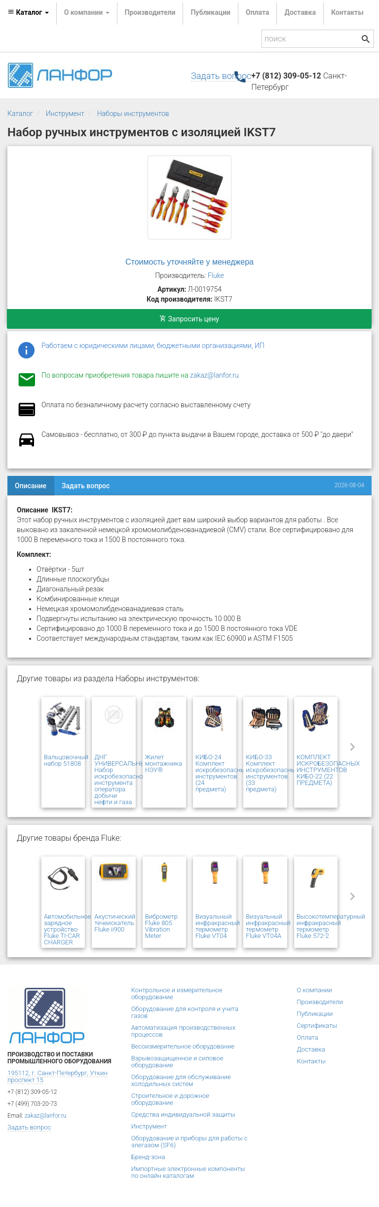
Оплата (257, 12)
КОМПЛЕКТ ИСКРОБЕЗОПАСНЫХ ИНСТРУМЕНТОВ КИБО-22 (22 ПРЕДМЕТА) (328, 769)
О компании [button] (87, 12)
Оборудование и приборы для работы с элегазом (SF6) (189, 1141)
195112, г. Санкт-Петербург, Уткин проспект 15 (57, 1076)
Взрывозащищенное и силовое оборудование (177, 1061)
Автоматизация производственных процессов (183, 1031)
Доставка (299, 12)
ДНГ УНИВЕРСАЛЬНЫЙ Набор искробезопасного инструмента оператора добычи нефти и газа (122, 779)
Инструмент (65, 113)
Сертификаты (317, 1025)
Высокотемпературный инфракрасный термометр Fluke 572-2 (331, 926)
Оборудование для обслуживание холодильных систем (181, 1080)
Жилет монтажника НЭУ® (163, 763)
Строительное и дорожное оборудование (170, 1099)
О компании (314, 990)
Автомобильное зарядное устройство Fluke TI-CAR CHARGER (67, 929)
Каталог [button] (28, 12)
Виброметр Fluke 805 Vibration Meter (161, 926)
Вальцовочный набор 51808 (66, 760)
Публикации (210, 12)
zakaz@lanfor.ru (214, 375)
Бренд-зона (148, 1157)
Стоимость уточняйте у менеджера (189, 262)
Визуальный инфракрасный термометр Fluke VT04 (217, 926)
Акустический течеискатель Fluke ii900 (114, 923)
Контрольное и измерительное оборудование (177, 993)
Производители (150, 12)
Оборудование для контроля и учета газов (184, 1012)
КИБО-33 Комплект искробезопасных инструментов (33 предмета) (272, 773)
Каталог (20, 113)
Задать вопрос (221, 76)
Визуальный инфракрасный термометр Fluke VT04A (268, 926)
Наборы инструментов (133, 113)
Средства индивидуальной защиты (183, 1114)
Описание (30, 486)
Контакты (347, 12)
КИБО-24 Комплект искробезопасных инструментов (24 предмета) (221, 773)
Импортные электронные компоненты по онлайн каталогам (188, 1172)
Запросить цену (189, 319)
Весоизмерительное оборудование (182, 1046)
